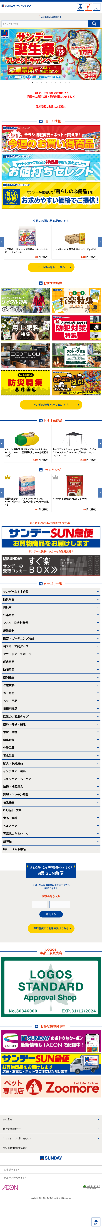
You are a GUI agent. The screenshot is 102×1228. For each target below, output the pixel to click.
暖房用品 (8, 661)
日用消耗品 (10, 708)
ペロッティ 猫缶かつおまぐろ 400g (69, 498)
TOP (96, 1224)
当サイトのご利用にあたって (17, 1138)
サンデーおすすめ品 (15, 591)
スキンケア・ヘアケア (17, 779)
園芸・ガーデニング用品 (18, 638)
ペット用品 (10, 701)
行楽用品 (8, 615)
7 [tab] (60, 82)
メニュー (96, 9)
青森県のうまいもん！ (17, 833)
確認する (51, 914)
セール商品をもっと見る (51, 267)
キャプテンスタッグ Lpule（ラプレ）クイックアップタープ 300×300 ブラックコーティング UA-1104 (74, 452)
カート (88, 9)
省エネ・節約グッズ (15, 646)
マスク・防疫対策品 (15, 622)
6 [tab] (55, 82)
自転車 (7, 607)
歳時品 (7, 841)
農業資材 (8, 630)
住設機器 (8, 802)
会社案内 (7, 1119)
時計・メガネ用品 (14, 849)
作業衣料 (8, 685)
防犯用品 (8, 669)
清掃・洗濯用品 (13, 786)
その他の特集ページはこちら (51, 404)
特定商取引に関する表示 (15, 1148)
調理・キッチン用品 (15, 794)
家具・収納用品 (13, 763)
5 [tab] (51, 82)
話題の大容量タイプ (15, 716)
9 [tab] (69, 82)
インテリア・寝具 (14, 771)
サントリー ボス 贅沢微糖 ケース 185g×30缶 (74, 249)
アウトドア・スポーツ (17, 654)
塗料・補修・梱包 (14, 724)
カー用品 (8, 693)
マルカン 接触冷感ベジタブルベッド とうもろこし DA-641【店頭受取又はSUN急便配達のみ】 (26, 452)
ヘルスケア (10, 825)
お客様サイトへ (12, 1169)
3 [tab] (41, 82)
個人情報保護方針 (12, 1129)
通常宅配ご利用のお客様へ (51, 106)
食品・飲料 (10, 818)
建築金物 (8, 740)
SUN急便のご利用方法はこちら (51, 928)
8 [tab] (65, 82)
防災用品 (8, 599)
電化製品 (8, 755)
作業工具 (8, 747)
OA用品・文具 (12, 810)
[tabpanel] (51, 54)
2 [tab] (37, 82)
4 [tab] (46, 82)
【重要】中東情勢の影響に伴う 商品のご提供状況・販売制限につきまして (51, 95)
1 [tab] (32, 82)
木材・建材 (10, 732)
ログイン (80, 9)
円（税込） (42, 257)
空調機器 (8, 677)
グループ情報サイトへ (15, 1177)
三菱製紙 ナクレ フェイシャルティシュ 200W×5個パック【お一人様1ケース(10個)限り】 (27, 501)
